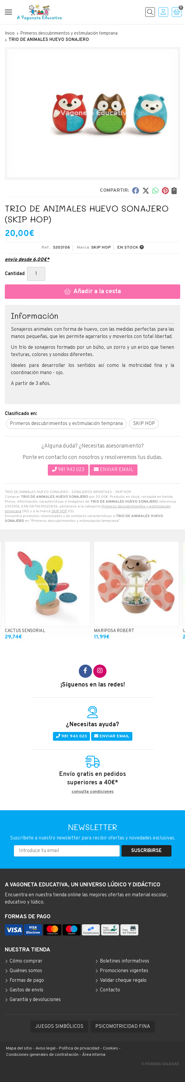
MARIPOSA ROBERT (114, 631)
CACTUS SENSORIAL (25, 631)
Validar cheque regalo (123, 981)
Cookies (110, 1048)
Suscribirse (146, 851)
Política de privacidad (79, 1048)
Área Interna (93, 1054)
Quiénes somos (26, 971)
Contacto (110, 990)
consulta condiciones (93, 791)
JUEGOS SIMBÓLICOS (59, 1027)
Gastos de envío (26, 990)
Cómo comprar (26, 961)
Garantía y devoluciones (35, 1000)
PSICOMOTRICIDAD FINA (122, 1027)
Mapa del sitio (19, 1048)
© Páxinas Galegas (160, 1064)
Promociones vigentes (124, 971)
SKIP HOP (59, 511)
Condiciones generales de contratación (42, 1054)
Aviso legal (45, 1048)
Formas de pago (27, 981)
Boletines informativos (124, 961)
